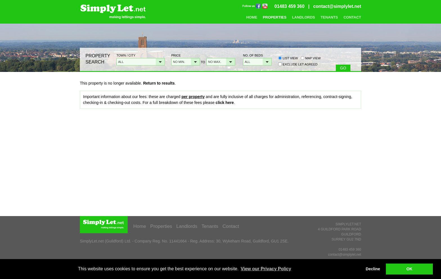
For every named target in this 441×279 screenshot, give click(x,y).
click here (225, 102)
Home (251, 17)
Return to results (159, 83)
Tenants (329, 17)
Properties (275, 17)
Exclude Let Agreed (300, 64)
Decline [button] (373, 269)
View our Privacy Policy (266, 268)
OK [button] (409, 269)
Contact (352, 17)
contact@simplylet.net (337, 6)
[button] (140, 61)
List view (288, 58)
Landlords (303, 17)
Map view (311, 58)
